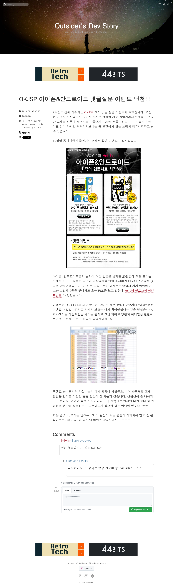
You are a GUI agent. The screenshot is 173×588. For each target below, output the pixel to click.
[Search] (16, 4)
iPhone (32, 124)
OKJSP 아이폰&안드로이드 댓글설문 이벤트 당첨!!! (85, 99)
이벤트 (29, 121)
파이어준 (65, 440)
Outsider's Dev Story (86, 25)
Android (26, 127)
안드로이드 (36, 127)
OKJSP (89, 112)
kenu (24, 124)
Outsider (89, 582)
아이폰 (40, 124)
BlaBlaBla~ (27, 116)
